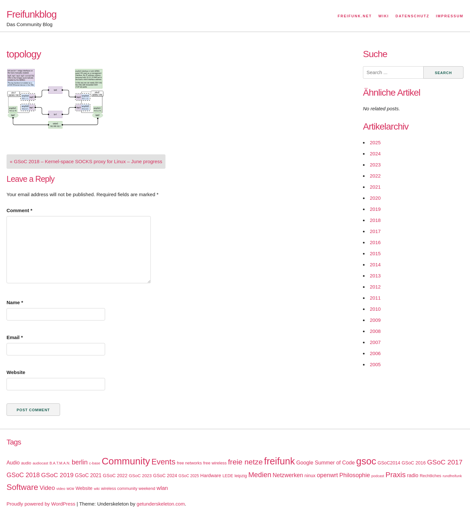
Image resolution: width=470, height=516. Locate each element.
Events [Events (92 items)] (163, 461)
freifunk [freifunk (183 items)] (279, 461)
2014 (375, 264)
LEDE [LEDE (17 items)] (228, 476)
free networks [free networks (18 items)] (189, 463)
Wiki (383, 16)
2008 (375, 331)
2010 (375, 309)
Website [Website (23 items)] (83, 488)
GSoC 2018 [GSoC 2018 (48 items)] (23, 474)
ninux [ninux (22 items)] (310, 475)
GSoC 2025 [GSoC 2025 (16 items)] (189, 476)
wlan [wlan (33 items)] (162, 488)
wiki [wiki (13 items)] (97, 489)
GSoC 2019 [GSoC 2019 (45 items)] (57, 475)
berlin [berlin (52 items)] (80, 462)
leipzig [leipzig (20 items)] (240, 475)
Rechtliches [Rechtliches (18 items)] (430, 475)
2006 (375, 353)
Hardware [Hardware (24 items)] (210, 475)
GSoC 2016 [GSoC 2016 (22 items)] (414, 462)
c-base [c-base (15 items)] (94, 463)
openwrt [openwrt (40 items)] (327, 475)
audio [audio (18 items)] (26, 463)
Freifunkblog (31, 14)
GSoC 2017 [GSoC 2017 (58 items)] (444, 462)
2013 (375, 275)
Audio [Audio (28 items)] (13, 462)
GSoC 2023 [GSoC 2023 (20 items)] (140, 475)
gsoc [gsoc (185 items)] (366, 461)
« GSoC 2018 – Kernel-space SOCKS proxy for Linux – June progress (86, 161)
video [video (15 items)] (60, 489)
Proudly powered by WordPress (41, 504)
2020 (375, 198)
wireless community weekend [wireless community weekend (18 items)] (128, 488)
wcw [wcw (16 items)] (70, 488)
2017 (375, 231)
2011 (375, 298)
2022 (375, 176)
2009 (375, 320)
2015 (375, 253)
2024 (375, 153)
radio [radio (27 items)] (412, 475)
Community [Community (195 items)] (126, 461)
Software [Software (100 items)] (22, 487)
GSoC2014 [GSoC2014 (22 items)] (389, 462)
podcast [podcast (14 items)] (377, 476)
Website (16, 372)
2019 (375, 209)
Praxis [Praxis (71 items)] (395, 475)
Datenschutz (413, 16)
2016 (375, 242)
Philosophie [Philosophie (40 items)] (354, 475)
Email (15, 337)
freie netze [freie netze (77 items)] (245, 462)
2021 (375, 187)
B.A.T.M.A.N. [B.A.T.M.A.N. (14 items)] (60, 463)
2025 (375, 142)
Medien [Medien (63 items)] (259, 475)
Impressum (449, 16)
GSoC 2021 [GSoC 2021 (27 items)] (88, 475)
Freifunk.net (355, 16)
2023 (375, 164)
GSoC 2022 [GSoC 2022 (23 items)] (115, 475)
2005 (375, 364)
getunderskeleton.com (161, 504)
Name (15, 302)
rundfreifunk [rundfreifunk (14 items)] (452, 476)
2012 (375, 286)
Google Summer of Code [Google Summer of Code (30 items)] (325, 462)
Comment (19, 210)
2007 (375, 342)
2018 (375, 220)
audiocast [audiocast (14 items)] (40, 463)
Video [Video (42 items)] (47, 487)
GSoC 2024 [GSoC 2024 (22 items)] (165, 475)
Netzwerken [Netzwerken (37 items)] (288, 475)
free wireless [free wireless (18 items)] (215, 463)
